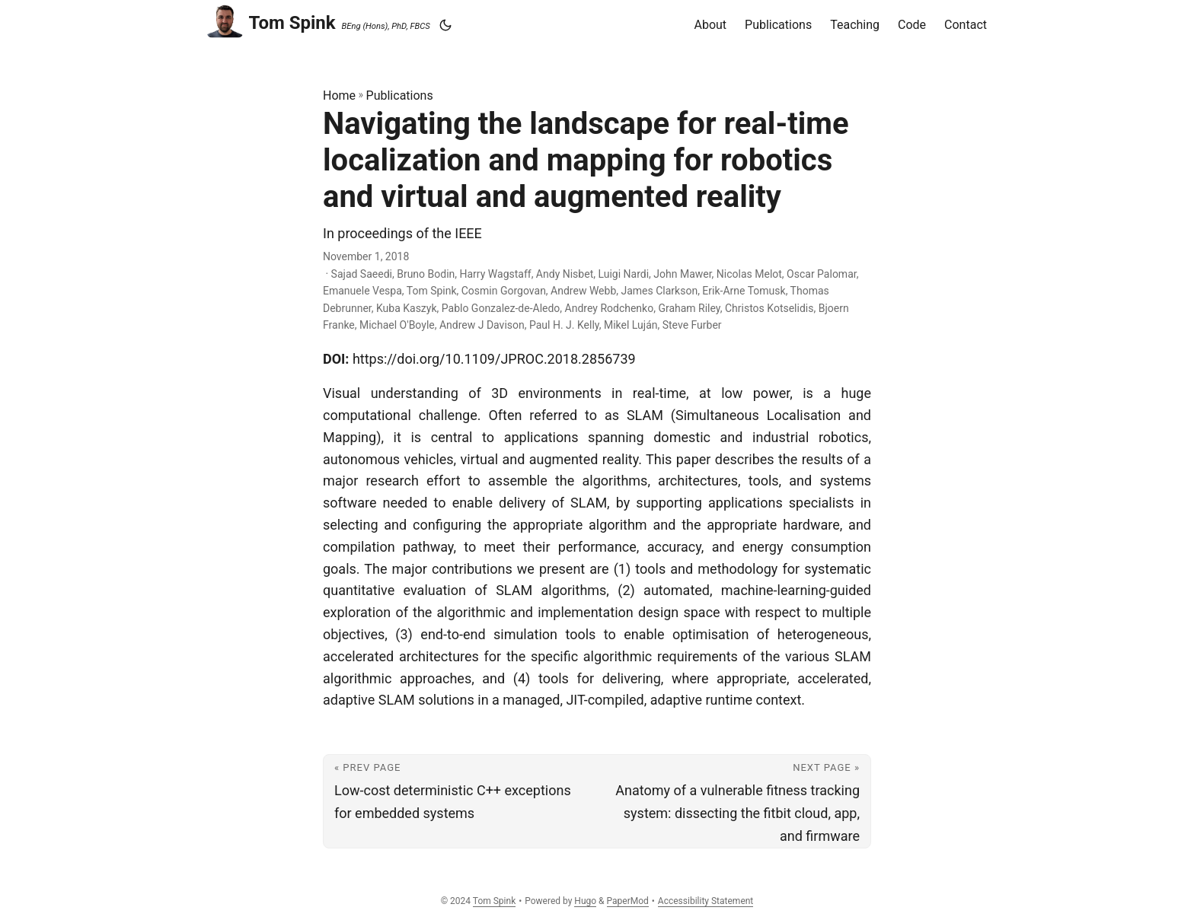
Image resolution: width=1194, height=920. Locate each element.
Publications (399, 95)
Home (339, 95)
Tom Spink (271, 21)
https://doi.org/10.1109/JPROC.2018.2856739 (494, 359)
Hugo (585, 901)
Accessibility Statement (705, 901)
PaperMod (628, 901)
